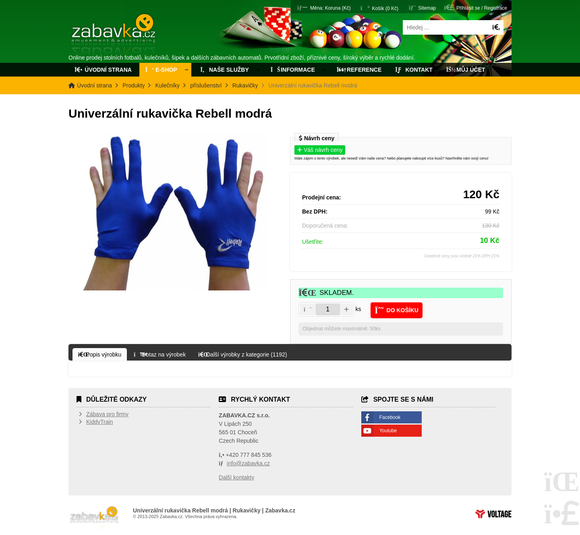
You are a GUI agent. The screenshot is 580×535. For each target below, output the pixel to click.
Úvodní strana (114, 35)
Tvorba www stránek (493, 514)
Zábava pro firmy (107, 414)
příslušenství (206, 85)
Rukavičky (245, 85)
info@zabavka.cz (248, 463)
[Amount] (328, 309)
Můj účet (465, 69)
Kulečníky (167, 85)
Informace (293, 69)
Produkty (133, 85)
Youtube (388, 430)
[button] (324, 7)
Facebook (390, 417)
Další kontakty (236, 477)
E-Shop (161, 69)
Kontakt (414, 69)
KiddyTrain (99, 422)
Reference (359, 69)
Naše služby (224, 69)
